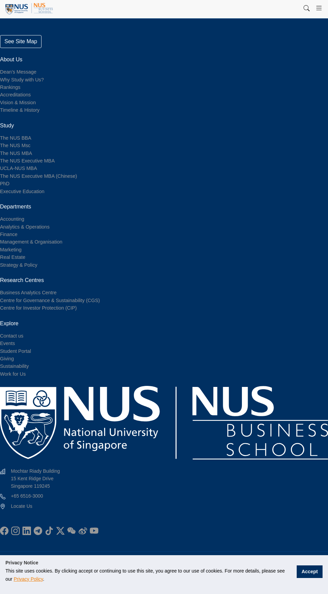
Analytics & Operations (25, 227)
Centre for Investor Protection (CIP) (38, 308)
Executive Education (22, 191)
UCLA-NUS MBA (18, 168)
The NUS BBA (15, 138)
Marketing (10, 249)
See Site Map (20, 41)
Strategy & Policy (18, 265)
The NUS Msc (15, 145)
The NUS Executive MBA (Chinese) (38, 176)
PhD (5, 183)
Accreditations (15, 94)
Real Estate (12, 257)
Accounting (12, 219)
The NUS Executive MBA (27, 160)
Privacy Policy (20, 579)
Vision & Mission (18, 102)
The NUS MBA (16, 153)
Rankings (10, 87)
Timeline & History (19, 110)
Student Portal (15, 351)
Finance (8, 234)
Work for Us (13, 374)
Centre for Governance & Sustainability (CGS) (50, 300)
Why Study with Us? (22, 79)
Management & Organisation (31, 242)
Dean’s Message (18, 72)
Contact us (11, 336)
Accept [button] (310, 571)
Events (7, 343)
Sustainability (14, 366)
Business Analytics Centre (28, 292)
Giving (7, 358)
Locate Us (21, 506)
